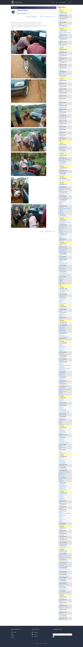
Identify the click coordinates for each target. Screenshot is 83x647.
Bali (60, 339)
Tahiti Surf (61, 496)
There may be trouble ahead (64, 443)
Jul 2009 (61, 143)
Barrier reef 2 (62, 400)
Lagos (61, 60)
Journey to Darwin (62, 357)
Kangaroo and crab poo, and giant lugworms (65, 390)
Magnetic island (62, 369)
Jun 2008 (61, 426)
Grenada (61, 204)
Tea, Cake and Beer (63, 269)
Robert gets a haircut (63, 489)
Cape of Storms (62, 292)
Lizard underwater (62, 354)
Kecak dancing (62, 326)
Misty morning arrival (63, 268)
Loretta (61, 53)
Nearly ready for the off (63, 619)
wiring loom (61, 232)
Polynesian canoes (63, 487)
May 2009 (62, 166)
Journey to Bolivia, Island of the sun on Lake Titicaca (65, 558)
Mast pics (61, 521)
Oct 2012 (61, 28)
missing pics (62, 505)
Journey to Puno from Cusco (64, 561)
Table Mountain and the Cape (64, 290)
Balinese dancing (62, 335)
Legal (41, 643)
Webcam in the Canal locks (64, 588)
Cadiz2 (61, 40)
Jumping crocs (62, 349)
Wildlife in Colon (62, 598)
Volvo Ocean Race (62, 291)
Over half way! (62, 535)
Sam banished (62, 480)
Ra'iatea (61, 479)
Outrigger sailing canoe (63, 485)
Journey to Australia (63, 404)
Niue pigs (61, 446)
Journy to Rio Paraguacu (63, 231)
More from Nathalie (63, 329)
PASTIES (61, 245)
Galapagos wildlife (63, 547)
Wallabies (61, 392)
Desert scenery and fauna (64, 263)
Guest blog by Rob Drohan (64, 248)
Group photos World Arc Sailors (65, 188)
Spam (60, 518)
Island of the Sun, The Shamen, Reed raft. (64, 556)
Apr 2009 (61, 176)
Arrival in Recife (62, 228)
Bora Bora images (62, 462)
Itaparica (61, 230)
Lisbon (61, 66)
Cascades (61, 408)
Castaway (61, 421)
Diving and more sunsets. (64, 546)
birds (60, 348)
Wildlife (61, 211)
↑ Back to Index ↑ (48, 16)
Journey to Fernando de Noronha (65, 222)
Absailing (61, 407)
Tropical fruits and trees (63, 477)
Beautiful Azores (62, 163)
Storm (60, 459)
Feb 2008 (62, 549)
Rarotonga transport (63, 453)
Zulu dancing (62, 300)
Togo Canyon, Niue (63, 447)
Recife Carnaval (62, 227)
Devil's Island (62, 210)
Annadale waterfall (63, 201)
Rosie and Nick (62, 374)
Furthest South (62, 296)
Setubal (61, 63)
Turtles (61, 190)
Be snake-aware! (62, 367)
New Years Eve (62, 279)
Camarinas (61, 87)
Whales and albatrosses (63, 293)
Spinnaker (61, 532)
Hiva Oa (61, 520)
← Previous (41, 16)
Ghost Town (61, 267)
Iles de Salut (61, 212)
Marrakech (61, 36)
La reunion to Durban (63, 303)
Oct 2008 (61, 305)
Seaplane (61, 436)
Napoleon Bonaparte (63, 252)
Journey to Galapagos (63, 552)
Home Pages (13, 632)
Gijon (60, 97)
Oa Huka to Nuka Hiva (63, 511)
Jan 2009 (61, 242)
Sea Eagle (61, 375)
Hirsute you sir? (62, 240)
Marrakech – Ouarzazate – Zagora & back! (65, 33)
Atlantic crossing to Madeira (64, 17)
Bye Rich (61, 56)
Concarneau (61, 128)
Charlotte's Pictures (63, 331)
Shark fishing (62, 213)
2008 (60, 285)
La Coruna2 (61, 90)
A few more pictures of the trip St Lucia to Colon (65, 593)
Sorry (60, 451)
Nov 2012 (62, 11)
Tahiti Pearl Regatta (63, 474)
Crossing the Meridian (63, 258)
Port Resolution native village (64, 412)
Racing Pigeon (62, 156)
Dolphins (61, 512)
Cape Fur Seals (62, 283)
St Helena (61, 255)
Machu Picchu (62, 565)
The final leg (61, 185)
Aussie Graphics (62, 388)
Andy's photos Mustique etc (64, 198)
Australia (61, 401)
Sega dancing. (62, 313)
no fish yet (61, 604)
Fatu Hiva (61, 516)
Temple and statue (62, 327)
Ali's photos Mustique (63, 197)
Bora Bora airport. (62, 461)
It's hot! (61, 613)
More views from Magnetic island (65, 365)
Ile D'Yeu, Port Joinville (63, 119)
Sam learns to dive (62, 499)
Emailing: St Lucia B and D (64, 616)
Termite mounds (62, 347)
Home (53, 2)
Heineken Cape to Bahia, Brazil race (65, 274)
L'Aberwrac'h (62, 136)
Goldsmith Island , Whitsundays (65, 385)
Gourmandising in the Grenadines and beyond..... (65, 194)
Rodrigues (61, 318)
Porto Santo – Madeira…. (63, 14)
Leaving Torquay (62, 139)
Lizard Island (62, 360)
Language (45, 643)
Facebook (35, 636)
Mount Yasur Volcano (63, 410)
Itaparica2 (61, 229)
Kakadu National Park (63, 346)
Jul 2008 (61, 396)
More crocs (61, 301)
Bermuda (61, 169)
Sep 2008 (62, 320)
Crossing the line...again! (63, 216)
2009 (60, 141)
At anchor (61, 517)
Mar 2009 (62, 182)
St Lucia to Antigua (63, 175)
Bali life (61, 334)
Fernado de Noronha (63, 221)
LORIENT (61, 125)
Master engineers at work (64, 494)
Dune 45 (61, 261)
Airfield (61, 202)
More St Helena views (63, 251)
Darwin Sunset (62, 353)
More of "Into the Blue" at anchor (65, 513)
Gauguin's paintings (63, 515)
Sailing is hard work (63, 432)
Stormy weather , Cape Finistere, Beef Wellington (65, 160)
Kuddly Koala (62, 366)
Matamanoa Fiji (62, 424)
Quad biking (61, 262)
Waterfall (61, 514)
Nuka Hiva (61, 508)
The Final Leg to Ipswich (63, 146)
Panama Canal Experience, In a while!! (64, 585)
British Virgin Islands (63, 172)
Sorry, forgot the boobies (64, 543)
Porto (60, 74)
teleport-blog (16, 2)
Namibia (61, 270)
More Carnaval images (63, 226)
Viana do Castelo (62, 77)
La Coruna (61, 91)
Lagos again (62, 46)
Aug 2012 (62, 47)
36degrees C (62, 345)
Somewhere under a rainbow (64, 442)
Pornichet (61, 122)
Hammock (61, 495)
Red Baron (61, 363)
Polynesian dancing (63, 488)
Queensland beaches (63, 391)
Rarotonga (61, 452)
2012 (60, 9)
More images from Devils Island (65, 208)
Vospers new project (63, 370)
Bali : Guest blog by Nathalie (64, 336)
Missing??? (61, 399)
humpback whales (62, 373)
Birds (60, 393)
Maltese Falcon (62, 460)
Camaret (61, 133)
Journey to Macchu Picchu (64, 566)
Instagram (35, 632)
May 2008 (62, 455)
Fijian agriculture (62, 431)
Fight (60, 278)
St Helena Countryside (63, 249)
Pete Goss (61, 281)
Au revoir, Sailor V (62, 73)
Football (61, 236)
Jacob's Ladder (62, 250)
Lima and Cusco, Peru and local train (65, 570)
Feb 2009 (62, 218)
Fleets (57, 2)
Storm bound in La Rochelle (64, 116)
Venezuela (61, 207)
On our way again (62, 466)
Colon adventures (62, 589)
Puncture (61, 429)
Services (12, 637)
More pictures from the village (64, 411)
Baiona (61, 81)
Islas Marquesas (62, 524)
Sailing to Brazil (62, 237)
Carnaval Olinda (62, 223)
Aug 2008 (62, 341)
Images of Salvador (63, 235)
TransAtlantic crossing (63, 164)
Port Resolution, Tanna (63, 415)
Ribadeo (61, 94)
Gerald (61, 422)
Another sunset (62, 430)
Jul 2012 (61, 78)
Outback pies (62, 394)
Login (69, 2)
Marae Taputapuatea (63, 478)
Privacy (37, 643)
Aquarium (61, 280)
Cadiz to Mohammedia (63, 37)
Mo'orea (61, 481)
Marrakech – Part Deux (63, 31)
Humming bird (62, 189)
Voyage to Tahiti (62, 497)
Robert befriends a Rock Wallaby (65, 368)
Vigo (60, 84)
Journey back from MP (63, 564)
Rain (60, 475)
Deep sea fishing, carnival (64, 581)
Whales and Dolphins (63, 273)
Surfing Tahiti (62, 498)
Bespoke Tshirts (62, 282)
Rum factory (61, 203)
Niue (60, 448)
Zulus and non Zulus (63, 299)
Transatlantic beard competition (65, 275)
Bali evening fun (62, 328)
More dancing (62, 476)
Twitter (34, 634)
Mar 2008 (62, 526)
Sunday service (62, 440)
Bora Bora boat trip (63, 463)
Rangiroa (61, 502)
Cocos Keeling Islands (63, 323)
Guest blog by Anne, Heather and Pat (65, 180)
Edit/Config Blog (62, 2)
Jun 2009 (61, 153)
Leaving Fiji (61, 418)
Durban (61, 302)
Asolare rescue (62, 379)
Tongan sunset (62, 441)
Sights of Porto (62, 70)
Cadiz (60, 43)
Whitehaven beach (62, 378)
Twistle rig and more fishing (64, 576)
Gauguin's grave (62, 519)
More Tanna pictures (63, 409)
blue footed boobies (63, 573)
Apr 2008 (61, 491)
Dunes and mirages (63, 264)
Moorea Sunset (62, 484)
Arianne (61, 209)
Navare (61, 69)
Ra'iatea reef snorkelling (63, 469)
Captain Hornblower (63, 486)
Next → (54, 16)
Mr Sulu (61, 423)
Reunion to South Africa (63, 308)
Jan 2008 (61, 595)
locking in (61, 350)
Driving (61, 344)
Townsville (61, 364)
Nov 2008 (62, 287)
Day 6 (60, 601)
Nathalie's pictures (62, 330)
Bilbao (61, 101)
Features (12, 635)
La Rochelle (61, 113)
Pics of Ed (61, 382)
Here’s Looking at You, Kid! (64, 26)
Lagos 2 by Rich (62, 59)
